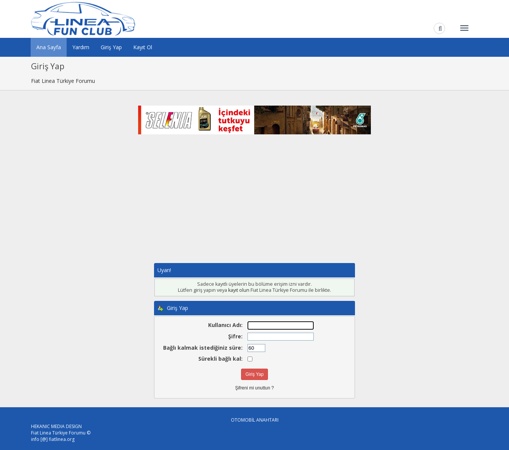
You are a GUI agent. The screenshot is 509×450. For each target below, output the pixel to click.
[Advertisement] (254, 206)
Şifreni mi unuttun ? (254, 388)
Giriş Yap (111, 47)
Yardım (80, 47)
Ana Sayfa (48, 47)
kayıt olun (238, 290)
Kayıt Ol (142, 47)
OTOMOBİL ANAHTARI (255, 420)
